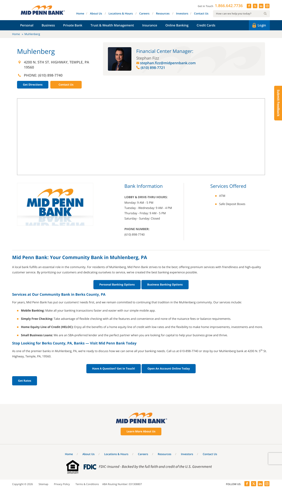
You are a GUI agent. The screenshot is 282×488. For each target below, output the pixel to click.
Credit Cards (206, 25)
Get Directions (32, 85)
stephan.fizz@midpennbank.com (168, 63)
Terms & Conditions (87, 484)
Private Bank (72, 25)
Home (80, 13)
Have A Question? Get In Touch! (113, 369)
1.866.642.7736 (229, 5)
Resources (162, 13)
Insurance (149, 25)
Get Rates (24, 381)
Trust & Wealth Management (112, 25)
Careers (144, 13)
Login (259, 25)
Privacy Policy (62, 484)
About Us (96, 13)
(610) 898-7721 (153, 67)
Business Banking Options (165, 284)
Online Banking (176, 25)
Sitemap (43, 484)
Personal (26, 25)
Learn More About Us (141, 431)
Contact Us (201, 13)
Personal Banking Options (117, 284)
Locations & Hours (120, 13)
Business (48, 25)
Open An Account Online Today (168, 369)
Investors (182, 13)
